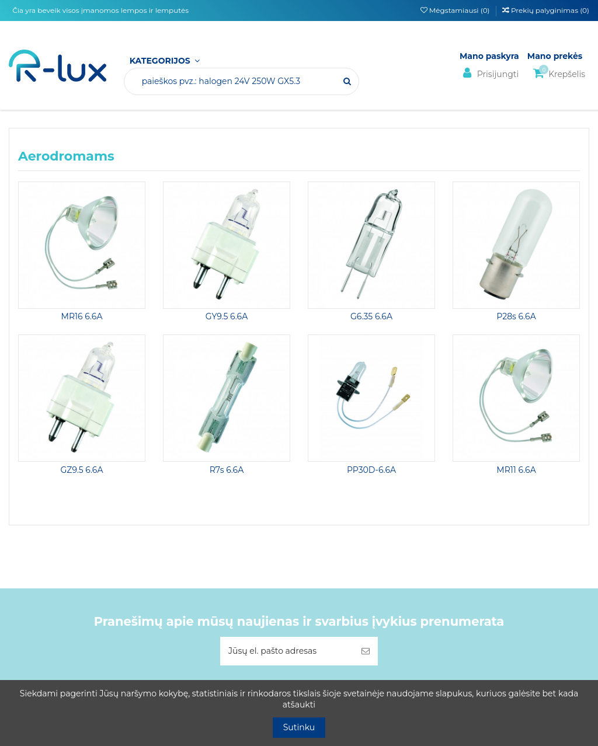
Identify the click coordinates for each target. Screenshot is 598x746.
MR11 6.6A (516, 470)
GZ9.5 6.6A (81, 470)
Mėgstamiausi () (456, 10)
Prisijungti (489, 73)
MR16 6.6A (82, 316)
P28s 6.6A (516, 316)
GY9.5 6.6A (227, 316)
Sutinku (299, 727)
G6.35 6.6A (371, 316)
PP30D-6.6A (371, 470)
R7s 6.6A (227, 470)
